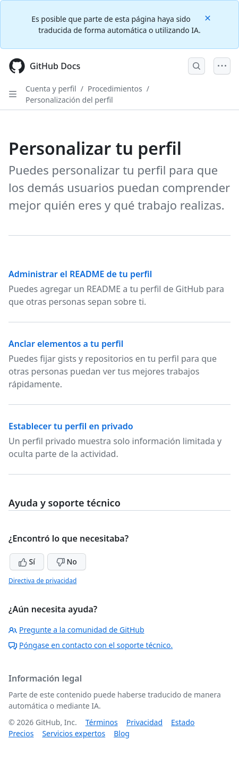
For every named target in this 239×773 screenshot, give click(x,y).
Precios (20, 733)
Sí (27, 561)
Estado (182, 722)
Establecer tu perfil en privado (70, 426)
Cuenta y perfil (50, 89)
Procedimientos (115, 89)
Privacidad (144, 722)
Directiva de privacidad (42, 580)
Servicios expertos (73, 733)
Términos (102, 722)
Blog (122, 733)
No (66, 561)
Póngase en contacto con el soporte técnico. (90, 645)
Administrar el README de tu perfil (80, 274)
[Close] (208, 17)
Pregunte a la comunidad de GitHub (76, 630)
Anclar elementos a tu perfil (65, 344)
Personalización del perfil (69, 100)
